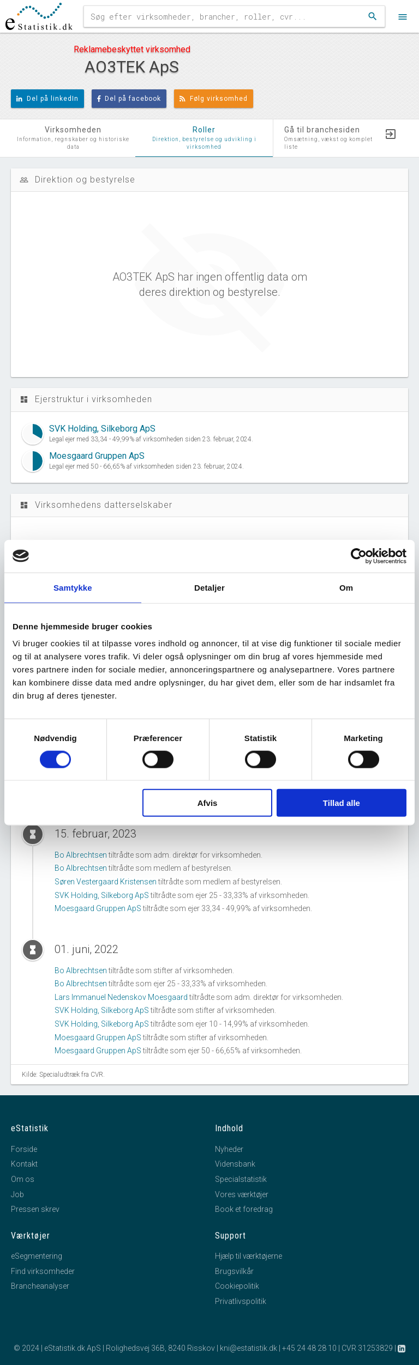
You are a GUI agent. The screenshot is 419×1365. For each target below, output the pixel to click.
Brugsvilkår (234, 1271)
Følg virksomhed (213, 98)
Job (17, 1194)
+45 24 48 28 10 (309, 1348)
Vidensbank (235, 1164)
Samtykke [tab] (72, 587)
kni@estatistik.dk (248, 1348)
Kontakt (24, 1164)
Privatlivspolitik (240, 1301)
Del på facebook (129, 98)
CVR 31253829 (367, 1348)
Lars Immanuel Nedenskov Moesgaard (121, 997)
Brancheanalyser (40, 1286)
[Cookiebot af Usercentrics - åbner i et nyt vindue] (358, 556)
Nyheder (229, 1149)
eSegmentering (36, 1256)
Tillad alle (341, 803)
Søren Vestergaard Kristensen (106, 881)
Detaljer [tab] (209, 587)
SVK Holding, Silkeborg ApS (102, 895)
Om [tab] (346, 587)
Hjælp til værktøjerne (248, 1256)
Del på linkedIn (47, 98)
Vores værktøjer (241, 1194)
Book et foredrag (244, 1209)
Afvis (207, 803)
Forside (24, 1149)
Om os (22, 1179)
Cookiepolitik (237, 1286)
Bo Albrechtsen (81, 855)
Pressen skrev (35, 1209)
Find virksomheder (43, 1271)
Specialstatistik (241, 1179)
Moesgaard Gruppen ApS (98, 908)
